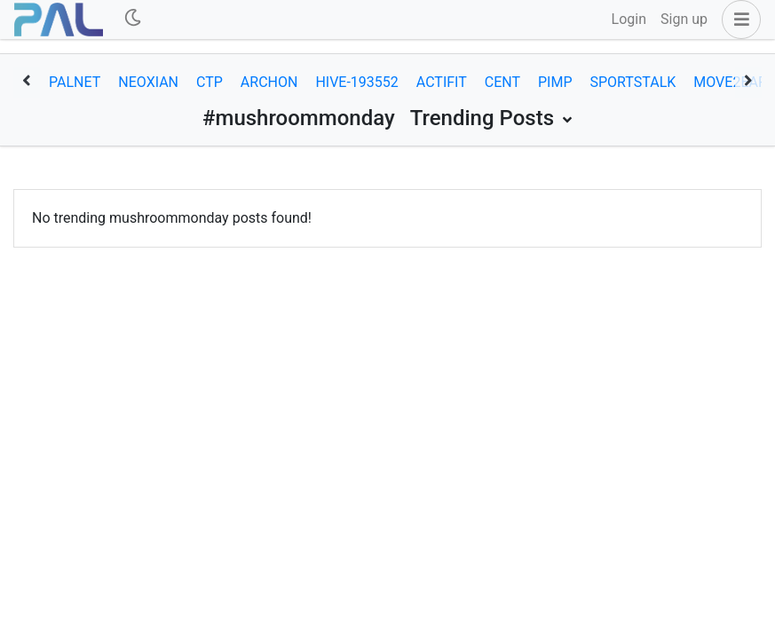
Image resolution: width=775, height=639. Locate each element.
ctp (209, 82)
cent (502, 82)
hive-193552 (356, 82)
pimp (555, 82)
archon (269, 82)
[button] (738, 19)
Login (629, 19)
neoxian (148, 82)
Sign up (684, 19)
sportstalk (633, 82)
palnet (74, 82)
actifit (441, 82)
